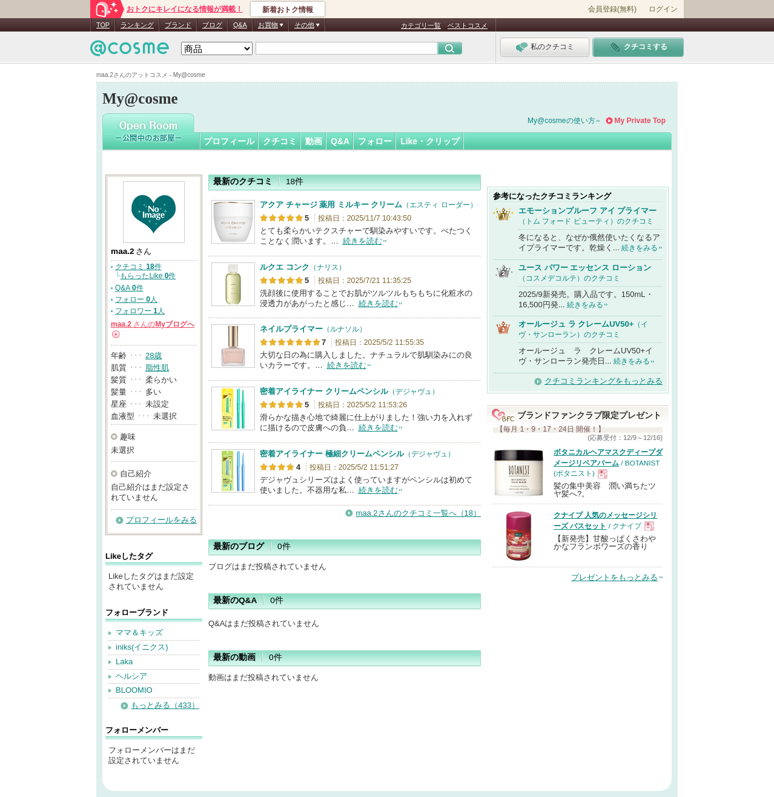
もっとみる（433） (165, 705)
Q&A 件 (129, 288)
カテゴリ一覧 (421, 25)
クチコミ (280, 141)
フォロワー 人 (140, 311)
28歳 (153, 355)
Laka (124, 661)
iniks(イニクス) (142, 647)
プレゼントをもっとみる (614, 577)
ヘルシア (131, 676)
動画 (313, 141)
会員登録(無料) (612, 9)
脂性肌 (157, 367)
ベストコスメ (468, 25)
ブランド (178, 24)
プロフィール (228, 141)
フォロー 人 (136, 299)
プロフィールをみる (161, 519)
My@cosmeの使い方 (561, 120)
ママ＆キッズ (139, 632)
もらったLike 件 (148, 276)
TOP (103, 24)
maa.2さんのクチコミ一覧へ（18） (418, 513)
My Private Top (640, 120)
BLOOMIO (134, 690)
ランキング (137, 24)
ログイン (663, 9)
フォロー (375, 141)
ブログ (212, 24)
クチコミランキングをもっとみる (603, 380)
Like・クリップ (430, 141)
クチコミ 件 (138, 266)
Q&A (240, 24)
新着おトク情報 (287, 9)
